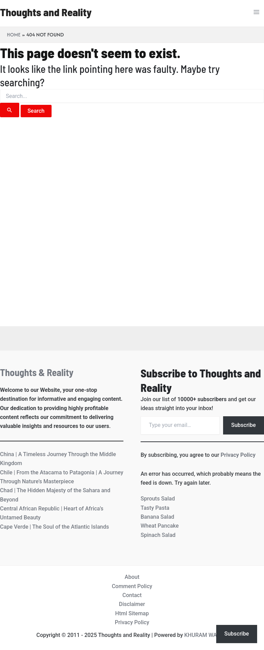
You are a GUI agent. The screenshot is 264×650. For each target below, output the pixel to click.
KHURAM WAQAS (206, 635)
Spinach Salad (158, 535)
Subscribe (243, 425)
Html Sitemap (132, 613)
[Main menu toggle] (256, 12)
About (132, 577)
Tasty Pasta (155, 508)
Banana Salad (157, 517)
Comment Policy (132, 586)
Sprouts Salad (158, 498)
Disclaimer (132, 604)
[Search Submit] (9, 110)
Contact (132, 595)
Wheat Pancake (160, 525)
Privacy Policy (238, 455)
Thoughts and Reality (46, 11)
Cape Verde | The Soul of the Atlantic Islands (54, 527)
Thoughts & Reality (37, 372)
